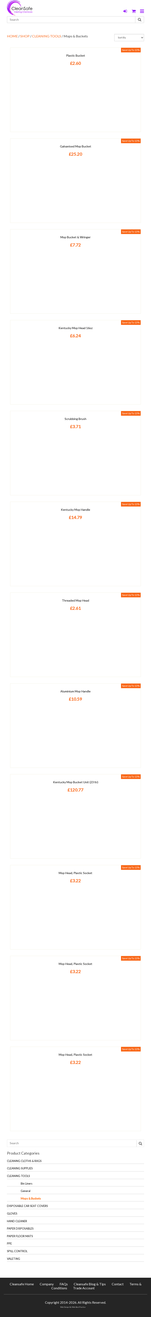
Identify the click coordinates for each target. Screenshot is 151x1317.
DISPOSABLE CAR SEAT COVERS (27, 1206)
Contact (118, 1284)
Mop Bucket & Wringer (75, 237)
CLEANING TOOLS (46, 36)
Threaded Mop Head (75, 600)
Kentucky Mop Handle (75, 509)
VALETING (13, 1258)
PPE (9, 1243)
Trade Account (84, 1288)
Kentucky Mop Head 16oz (75, 328)
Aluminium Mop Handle (75, 691)
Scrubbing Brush (75, 419)
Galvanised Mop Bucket (75, 146)
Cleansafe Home (22, 1284)
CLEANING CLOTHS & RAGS (24, 1161)
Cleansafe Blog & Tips (90, 1284)
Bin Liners (26, 1183)
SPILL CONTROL (17, 1251)
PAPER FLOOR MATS (20, 1236)
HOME (12, 36)
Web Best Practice (79, 1307)
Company (47, 1284)
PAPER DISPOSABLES (20, 1228)
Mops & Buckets (31, 1198)
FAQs (64, 1284)
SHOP (25, 36)
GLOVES (12, 1213)
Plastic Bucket (75, 55)
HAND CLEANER (17, 1221)
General (25, 1191)
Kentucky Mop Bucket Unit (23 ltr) (75, 782)
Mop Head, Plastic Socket (75, 873)
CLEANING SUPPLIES (20, 1168)
